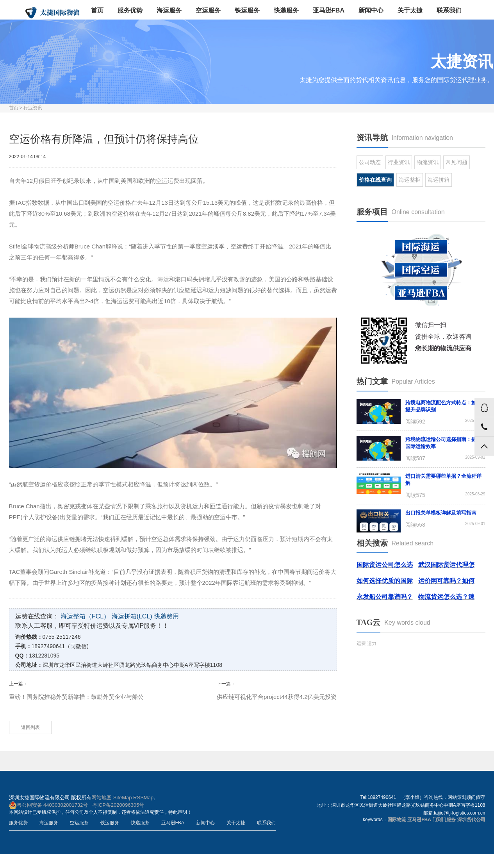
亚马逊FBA (328, 10)
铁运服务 (247, 10)
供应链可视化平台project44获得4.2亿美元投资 (277, 696)
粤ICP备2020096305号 (118, 805)
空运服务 (208, 10)
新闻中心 (370, 10)
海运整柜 (410, 180)
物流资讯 (428, 162)
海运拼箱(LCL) (132, 616)
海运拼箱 (438, 180)
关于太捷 (410, 10)
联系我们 (449, 10)
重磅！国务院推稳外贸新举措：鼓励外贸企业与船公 (76, 696)
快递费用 (166, 616)
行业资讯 (32, 108)
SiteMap (122, 797)
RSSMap (143, 797)
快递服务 (286, 10)
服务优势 (130, 10)
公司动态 (370, 162)
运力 (371, 643)
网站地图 (101, 797)
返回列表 (30, 727)
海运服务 (169, 10)
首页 (97, 10)
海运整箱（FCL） (85, 616)
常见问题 (456, 162)
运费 (361, 643)
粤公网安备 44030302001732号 (48, 805)
